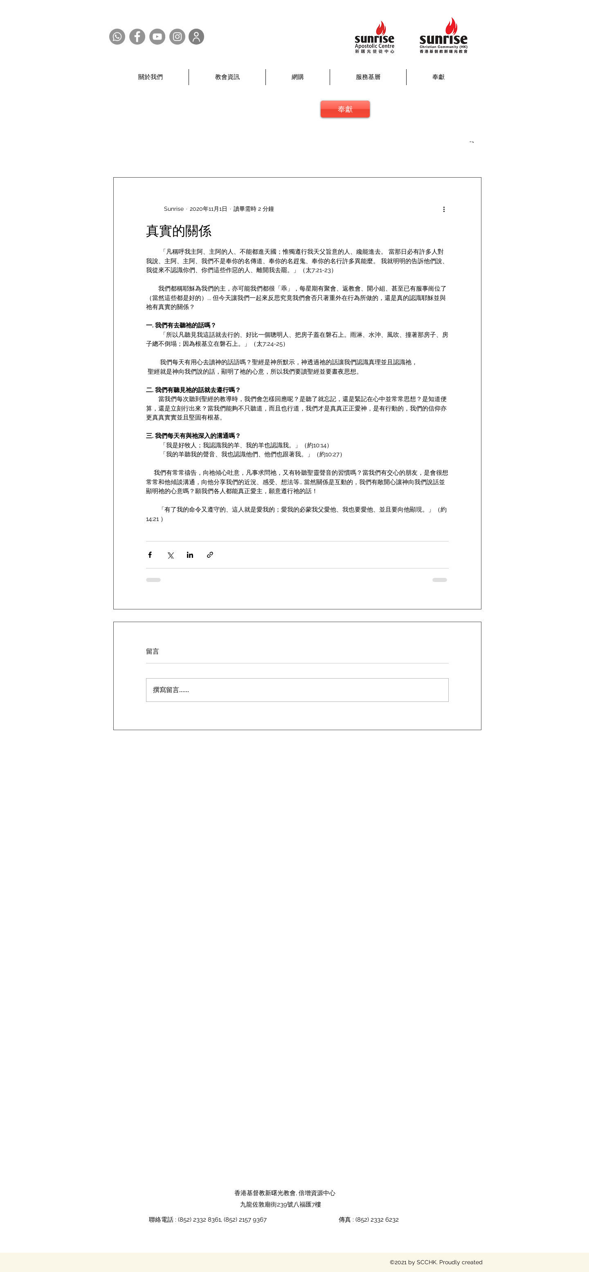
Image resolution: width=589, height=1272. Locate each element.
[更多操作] (444, 209)
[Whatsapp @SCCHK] (117, 37)
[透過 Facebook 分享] (150, 555)
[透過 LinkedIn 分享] (190, 555)
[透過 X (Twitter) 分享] (170, 555)
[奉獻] (345, 109)
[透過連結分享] (210, 555)
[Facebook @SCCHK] (137, 37)
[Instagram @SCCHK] (177, 37)
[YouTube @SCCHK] (157, 37)
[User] (196, 37)
